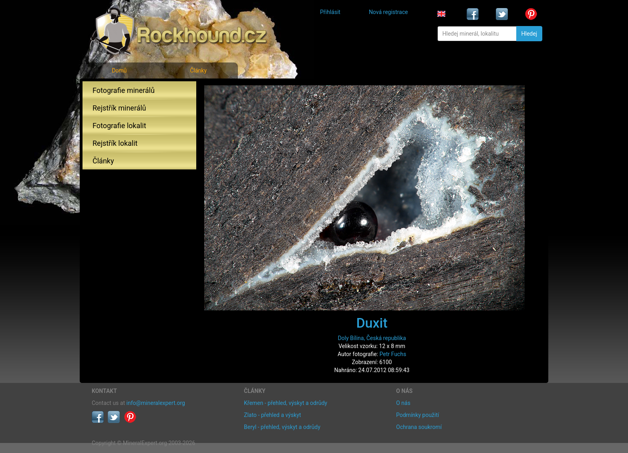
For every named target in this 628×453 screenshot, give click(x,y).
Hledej (529, 33)
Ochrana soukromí (419, 427)
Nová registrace (388, 12)
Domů (119, 70)
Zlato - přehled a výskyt (272, 415)
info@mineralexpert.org (156, 403)
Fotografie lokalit (119, 125)
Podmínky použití (417, 415)
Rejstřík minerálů (119, 108)
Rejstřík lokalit (115, 143)
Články (198, 70)
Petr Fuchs (393, 354)
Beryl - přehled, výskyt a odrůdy (282, 427)
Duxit (371, 323)
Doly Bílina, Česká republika (372, 338)
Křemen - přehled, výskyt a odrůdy (285, 403)
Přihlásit (330, 12)
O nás (403, 403)
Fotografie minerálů (124, 90)
